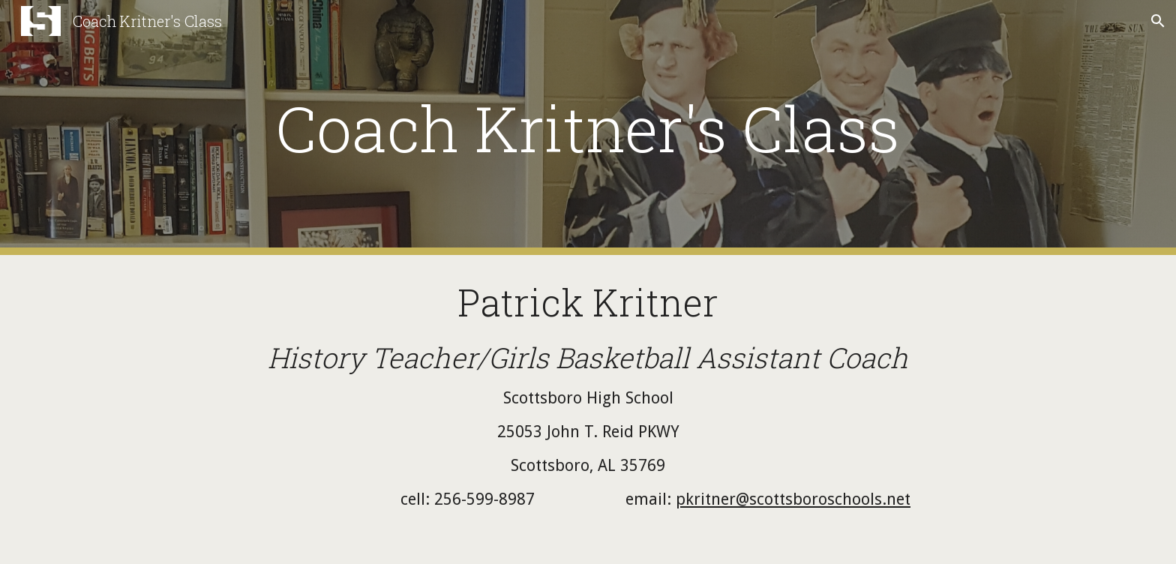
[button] (1158, 21)
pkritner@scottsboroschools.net (793, 499)
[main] (588, 127)
